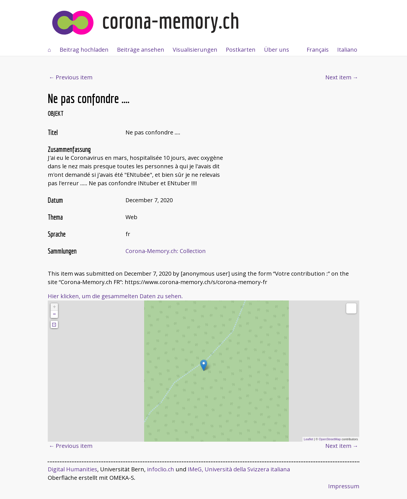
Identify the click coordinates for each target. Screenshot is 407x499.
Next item (338, 77)
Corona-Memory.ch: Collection (165, 251)
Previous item (74, 77)
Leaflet (308, 439)
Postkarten (241, 49)
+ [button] (54, 307)
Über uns (276, 49)
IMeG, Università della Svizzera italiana (239, 469)
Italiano (347, 49)
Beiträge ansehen (140, 49)
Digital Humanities (72, 469)
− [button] (54, 314)
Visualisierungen (195, 49)
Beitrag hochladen (84, 49)
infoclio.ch (160, 469)
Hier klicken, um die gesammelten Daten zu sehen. (115, 296)
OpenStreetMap (330, 439)
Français (318, 49)
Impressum (343, 486)
